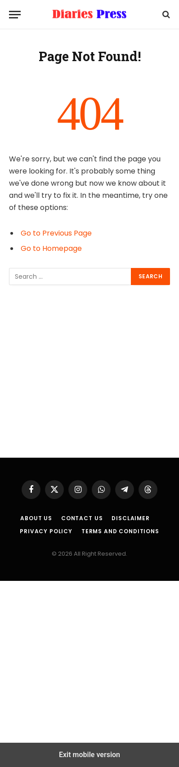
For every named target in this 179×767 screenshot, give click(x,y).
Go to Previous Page (56, 233)
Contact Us (82, 518)
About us (36, 518)
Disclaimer (130, 518)
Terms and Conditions (120, 531)
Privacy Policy (46, 531)
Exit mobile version (89, 754)
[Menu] (15, 14)
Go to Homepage (51, 248)
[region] (89, 371)
